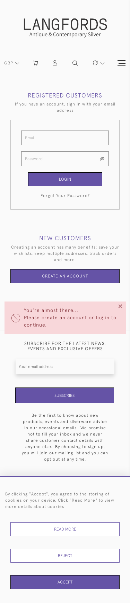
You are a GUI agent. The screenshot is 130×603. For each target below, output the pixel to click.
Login (65, 179)
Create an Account (65, 276)
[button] (55, 63)
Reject (65, 555)
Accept (65, 582)
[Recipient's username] (65, 366)
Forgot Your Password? (65, 195)
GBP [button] (9, 63)
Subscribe (64, 395)
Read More (65, 529)
